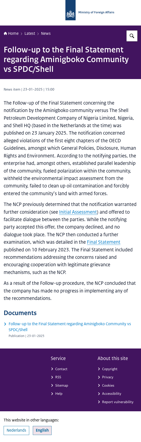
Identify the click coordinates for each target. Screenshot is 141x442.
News (46, 33)
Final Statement (103, 242)
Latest (29, 33)
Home (11, 33)
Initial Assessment (78, 212)
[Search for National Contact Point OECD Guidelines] (132, 35)
